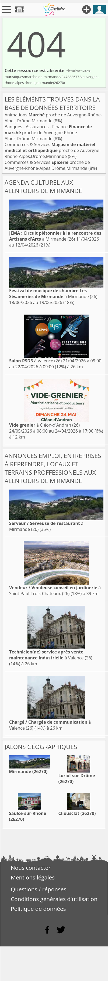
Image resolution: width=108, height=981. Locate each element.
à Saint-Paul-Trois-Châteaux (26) (55, 590)
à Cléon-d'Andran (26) (44, 425)
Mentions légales (33, 877)
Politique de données (38, 908)
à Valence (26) (35, 361)
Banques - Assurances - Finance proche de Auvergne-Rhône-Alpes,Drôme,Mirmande (48, 132)
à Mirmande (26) (55, 236)
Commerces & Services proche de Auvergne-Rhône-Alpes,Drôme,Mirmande (53, 150)
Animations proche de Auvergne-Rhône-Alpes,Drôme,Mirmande (53, 118)
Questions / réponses (38, 889)
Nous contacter (31, 867)
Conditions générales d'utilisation (54, 899)
